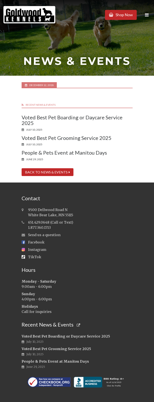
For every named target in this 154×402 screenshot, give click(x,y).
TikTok (34, 257)
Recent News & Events (51, 324)
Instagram (37, 249)
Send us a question (44, 235)
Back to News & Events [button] (47, 172)
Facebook (36, 242)
